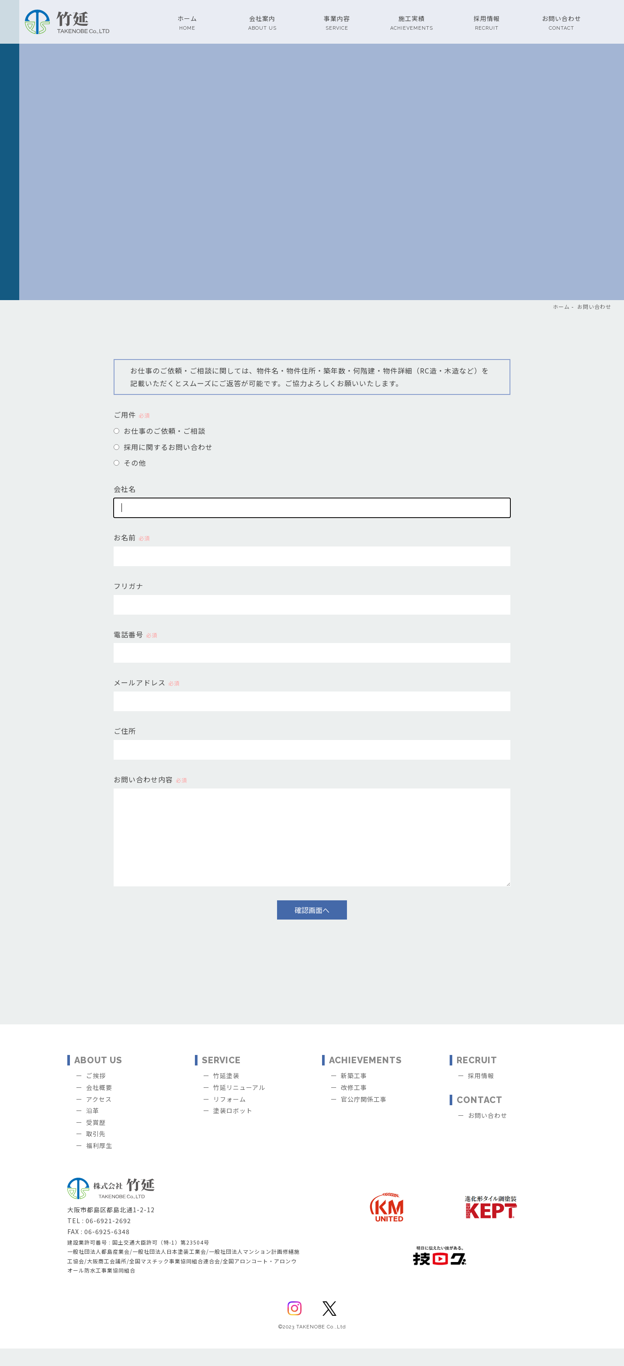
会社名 (125, 489)
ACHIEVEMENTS (365, 1077)
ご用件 (132, 414)
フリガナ (128, 586)
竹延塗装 (226, 1093)
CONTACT (480, 1117)
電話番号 (135, 634)
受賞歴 (96, 1139)
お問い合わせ (594, 306)
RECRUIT (477, 1077)
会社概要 (99, 1104)
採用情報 (481, 1093)
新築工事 (354, 1093)
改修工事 (354, 1104)
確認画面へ (312, 927)
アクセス (99, 1116)
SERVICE (221, 1077)
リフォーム (229, 1116)
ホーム (561, 306)
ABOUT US (98, 1077)
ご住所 (125, 731)
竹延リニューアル (239, 1104)
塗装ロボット (233, 1128)
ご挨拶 (96, 1093)
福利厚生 (99, 1163)
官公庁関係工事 (364, 1116)
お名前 (132, 537)
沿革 (92, 1128)
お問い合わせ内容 (150, 779)
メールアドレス (147, 682)
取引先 (96, 1151)
